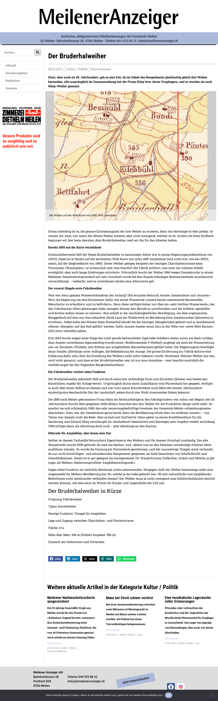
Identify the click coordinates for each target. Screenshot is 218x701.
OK (168, 695)
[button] (55, 561)
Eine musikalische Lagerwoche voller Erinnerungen (188, 602)
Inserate (12, 88)
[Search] (37, 52)
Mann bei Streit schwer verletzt (129, 600)
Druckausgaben (16, 73)
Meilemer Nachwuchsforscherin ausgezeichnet (71, 602)
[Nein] (212, 695)
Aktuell (12, 65)
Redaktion (14, 80)
